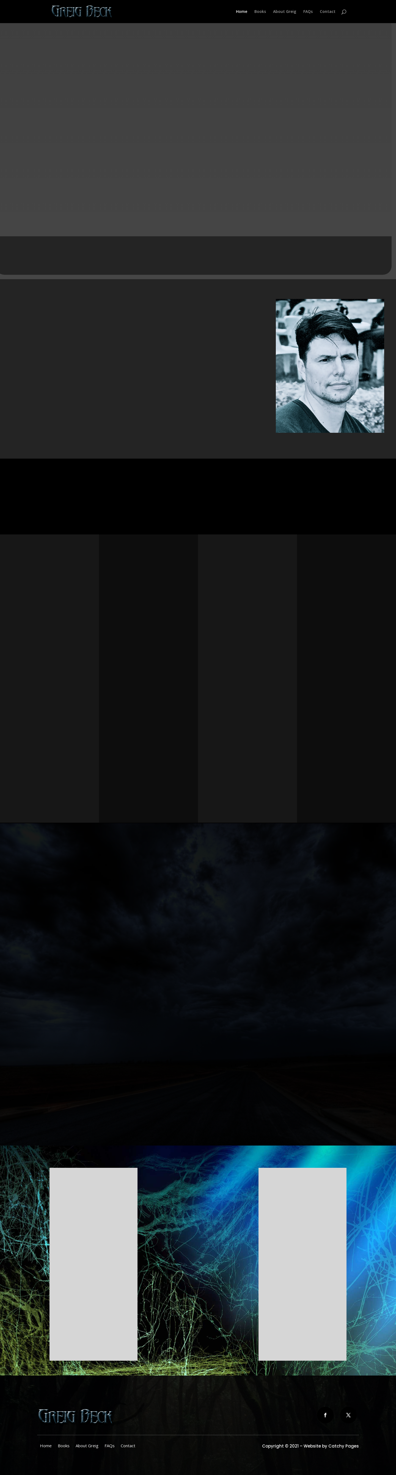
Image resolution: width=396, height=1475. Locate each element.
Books (260, 12)
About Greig (284, 12)
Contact (328, 12)
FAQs (308, 12)
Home (241, 12)
